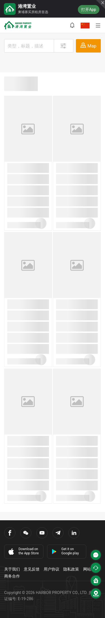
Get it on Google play (65, 551)
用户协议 (51, 569)
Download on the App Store (23, 551)
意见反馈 (31, 569)
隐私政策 (71, 569)
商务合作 (12, 576)
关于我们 (12, 569)
